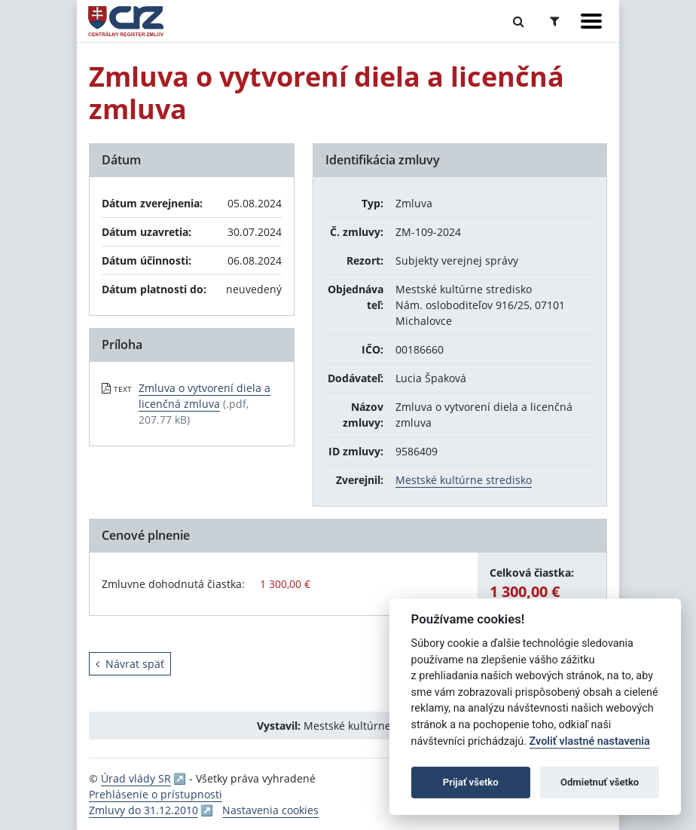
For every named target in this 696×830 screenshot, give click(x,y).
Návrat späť (130, 664)
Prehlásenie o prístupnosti (155, 794)
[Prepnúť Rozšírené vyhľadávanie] (554, 21)
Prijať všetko (471, 782)
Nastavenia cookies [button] (270, 810)
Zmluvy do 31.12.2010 (143, 810)
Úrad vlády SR (136, 778)
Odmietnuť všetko (599, 782)
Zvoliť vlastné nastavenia (590, 741)
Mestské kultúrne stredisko (463, 480)
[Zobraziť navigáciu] (591, 21)
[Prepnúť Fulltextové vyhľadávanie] (518, 21)
